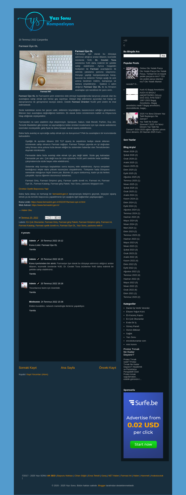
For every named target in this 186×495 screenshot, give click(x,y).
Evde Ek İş (131, 322)
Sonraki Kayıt (28, 367)
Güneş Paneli (132, 326)
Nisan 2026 (129, 151)
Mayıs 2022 (129, 282)
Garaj (104, 475)
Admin (32, 240)
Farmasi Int (126, 475)
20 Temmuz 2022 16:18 (52, 283)
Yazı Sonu (81, 225)
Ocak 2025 (129, 191)
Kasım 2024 (129, 198)
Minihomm (34, 302)
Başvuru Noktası (65, 475)
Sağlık (129, 333)
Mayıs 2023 (129, 242)
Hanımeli (145, 475)
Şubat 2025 (129, 188)
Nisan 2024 (129, 224)
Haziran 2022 (130, 279)
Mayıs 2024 (129, 220)
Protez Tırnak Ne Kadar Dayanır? (131, 352)
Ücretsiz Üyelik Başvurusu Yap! (33, 189)
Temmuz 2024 (130, 213)
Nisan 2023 (129, 246)
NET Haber (113, 475)
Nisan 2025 (129, 184)
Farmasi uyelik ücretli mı (47, 225)
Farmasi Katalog (26, 225)
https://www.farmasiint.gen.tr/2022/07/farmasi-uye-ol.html (58, 202)
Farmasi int (106, 222)
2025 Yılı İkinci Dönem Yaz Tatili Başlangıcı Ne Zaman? (152, 116)
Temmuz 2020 (130, 297)
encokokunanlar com (136, 341)
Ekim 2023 (129, 231)
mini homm (131, 344)
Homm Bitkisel (133, 330)
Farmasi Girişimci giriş (89, 222)
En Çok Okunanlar (35, 222)
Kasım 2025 (129, 166)
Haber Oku (27, 210)
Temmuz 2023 (130, 235)
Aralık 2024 (129, 195)
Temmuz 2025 (130, 180)
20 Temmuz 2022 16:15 (52, 259)
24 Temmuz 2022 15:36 (52, 302)
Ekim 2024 (129, 202)
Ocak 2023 (129, 253)
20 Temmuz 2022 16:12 (52, 240)
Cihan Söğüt (81, 475)
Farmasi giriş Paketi (68, 222)
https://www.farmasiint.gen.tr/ (45, 205)
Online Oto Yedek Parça (151, 68)
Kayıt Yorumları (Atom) (37, 374)
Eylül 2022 (129, 268)
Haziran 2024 (130, 217)
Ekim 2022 (129, 264)
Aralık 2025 (129, 162)
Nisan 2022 (129, 286)
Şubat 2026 (129, 155)
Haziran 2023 (130, 239)
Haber (136, 475)
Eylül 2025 (129, 173)
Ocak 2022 (129, 290)
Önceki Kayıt (107, 367)
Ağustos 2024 (130, 209)
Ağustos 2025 (130, 177)
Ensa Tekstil (94, 475)
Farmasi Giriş (51, 222)
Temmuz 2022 (130, 275)
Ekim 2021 (129, 293)
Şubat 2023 (129, 249)
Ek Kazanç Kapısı (134, 315)
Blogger (102, 485)
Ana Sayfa (68, 367)
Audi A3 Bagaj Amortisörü (152, 89)
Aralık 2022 (129, 257)
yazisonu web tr (95, 225)
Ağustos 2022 (130, 271)
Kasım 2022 (129, 260)
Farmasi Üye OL (68, 225)
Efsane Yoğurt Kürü (135, 311)
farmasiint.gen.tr (60, 194)
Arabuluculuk (157, 475)
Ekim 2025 (129, 169)
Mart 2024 (128, 228)
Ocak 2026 (129, 158)
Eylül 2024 (129, 206)
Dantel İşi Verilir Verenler (138, 308)
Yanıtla (32, 249)
